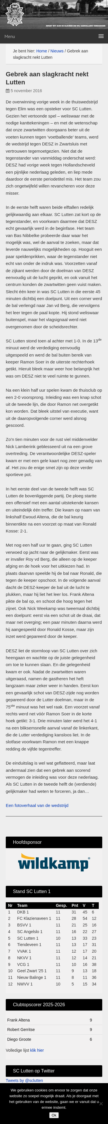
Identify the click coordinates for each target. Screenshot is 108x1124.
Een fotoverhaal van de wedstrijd (37, 805)
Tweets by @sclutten (24, 1080)
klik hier (37, 1050)
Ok (54, 1115)
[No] (101, 1103)
